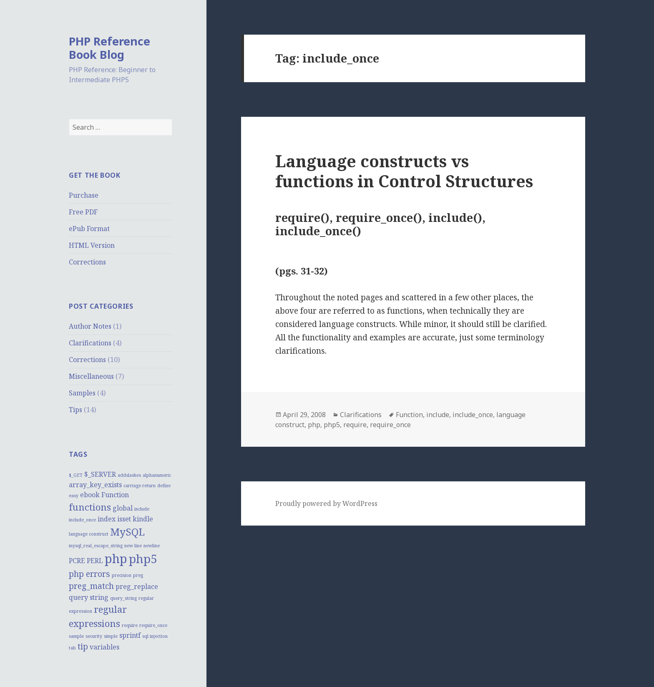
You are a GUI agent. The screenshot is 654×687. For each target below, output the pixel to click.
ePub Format (89, 228)
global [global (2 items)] (123, 508)
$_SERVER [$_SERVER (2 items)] (100, 474)
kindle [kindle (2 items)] (143, 518)
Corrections (87, 262)
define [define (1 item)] (164, 485)
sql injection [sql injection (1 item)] (155, 636)
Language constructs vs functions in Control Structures (404, 171)
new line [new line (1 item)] (133, 546)
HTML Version (92, 245)
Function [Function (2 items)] (115, 494)
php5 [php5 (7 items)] (143, 558)
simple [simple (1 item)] (111, 636)
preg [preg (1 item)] (138, 575)
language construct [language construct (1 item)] (88, 534)
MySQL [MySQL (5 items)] (127, 532)
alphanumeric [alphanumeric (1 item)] (157, 475)
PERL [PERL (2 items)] (95, 560)
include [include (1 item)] (141, 509)
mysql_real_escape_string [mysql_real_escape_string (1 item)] (96, 546)
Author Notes (90, 326)
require (355, 424)
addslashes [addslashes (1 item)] (129, 475)
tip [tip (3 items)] (83, 646)
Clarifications (90, 342)
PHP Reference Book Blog (109, 47)
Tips (75, 409)
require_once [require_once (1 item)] (153, 625)
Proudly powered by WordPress (326, 503)
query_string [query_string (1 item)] (123, 598)
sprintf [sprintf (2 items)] (130, 635)
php (314, 424)
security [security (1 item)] (94, 636)
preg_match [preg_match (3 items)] (91, 585)
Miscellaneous (91, 376)
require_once (390, 424)
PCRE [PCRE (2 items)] (77, 560)
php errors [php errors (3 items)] (89, 573)
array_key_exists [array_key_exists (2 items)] (95, 484)
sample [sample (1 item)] (76, 636)
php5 (332, 424)
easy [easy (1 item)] (73, 495)
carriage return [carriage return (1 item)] (139, 485)
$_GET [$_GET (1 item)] (76, 475)
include (437, 414)
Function (409, 414)
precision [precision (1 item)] (121, 575)
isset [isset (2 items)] (124, 518)
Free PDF (83, 211)
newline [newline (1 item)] (151, 546)
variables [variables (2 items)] (104, 647)
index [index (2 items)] (107, 518)
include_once (473, 414)
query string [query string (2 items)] (88, 597)
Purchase (83, 195)
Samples (82, 393)
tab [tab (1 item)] (72, 648)
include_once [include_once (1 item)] (82, 520)
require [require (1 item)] (130, 625)
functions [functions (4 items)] (90, 507)
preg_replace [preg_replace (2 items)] (137, 586)
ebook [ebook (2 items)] (90, 494)
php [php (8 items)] (116, 558)
